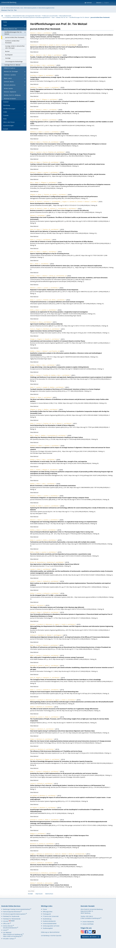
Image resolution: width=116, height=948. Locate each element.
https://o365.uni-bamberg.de (12, 936)
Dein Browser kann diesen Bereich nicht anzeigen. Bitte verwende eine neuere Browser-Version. (72, 455)
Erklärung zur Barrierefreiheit (50, 932)
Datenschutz (49, 894)
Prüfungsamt (47, 914)
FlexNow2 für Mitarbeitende (12, 919)
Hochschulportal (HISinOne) (11, 911)
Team (53, 17)
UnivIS (5, 930)
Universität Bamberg (8, 2)
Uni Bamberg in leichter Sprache (51, 935)
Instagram (82, 931)
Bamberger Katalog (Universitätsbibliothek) (16, 909)
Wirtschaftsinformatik (65, 16)
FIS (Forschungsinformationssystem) (14, 914)
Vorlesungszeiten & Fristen (51, 926)
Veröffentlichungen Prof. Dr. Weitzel (79, 17)
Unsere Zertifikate (88, 924)
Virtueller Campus (8, 938)
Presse (45, 909)
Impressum (39, 894)
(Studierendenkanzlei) (10, 928)
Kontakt (30, 894)
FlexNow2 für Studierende (11, 916)
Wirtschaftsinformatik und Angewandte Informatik (27, 16)
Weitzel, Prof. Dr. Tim (9, 10)
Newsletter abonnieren (89, 937)
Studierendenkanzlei (49, 921)
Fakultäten (8, 16)
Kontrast (89, 2)
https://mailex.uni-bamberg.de (12, 934)
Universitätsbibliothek (49, 923)
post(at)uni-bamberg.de (92, 918)
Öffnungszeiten (47, 911)
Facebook (86, 931)
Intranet (5, 921)
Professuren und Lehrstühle (50, 16)
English (106, 2)
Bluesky (90, 931)
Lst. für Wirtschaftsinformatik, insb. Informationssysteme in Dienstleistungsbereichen (27, 8)
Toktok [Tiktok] (93, 931)
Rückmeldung (47, 919)
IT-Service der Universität (50, 916)
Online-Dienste (8, 926)
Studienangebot (48, 928)
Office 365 (6, 923)
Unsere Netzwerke (88, 921)
